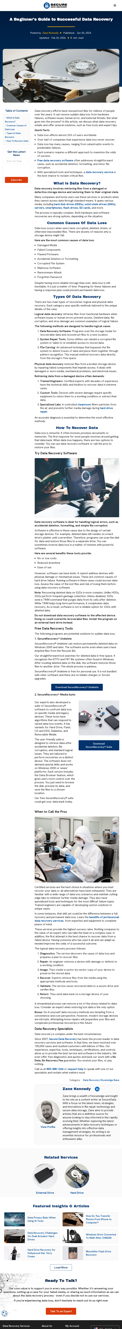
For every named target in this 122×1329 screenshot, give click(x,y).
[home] (57, 5)
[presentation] (16, 171)
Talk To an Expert (61, 1311)
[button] (114, 5)
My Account (72, 1325)
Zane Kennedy (50, 32)
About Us (47, 1325)
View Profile (48, 1127)
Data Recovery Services (16, 1325)
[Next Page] (61, 1267)
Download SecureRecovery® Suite (99, 745)
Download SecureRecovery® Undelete (77, 687)
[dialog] (4, 1313)
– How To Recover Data (16, 140)
